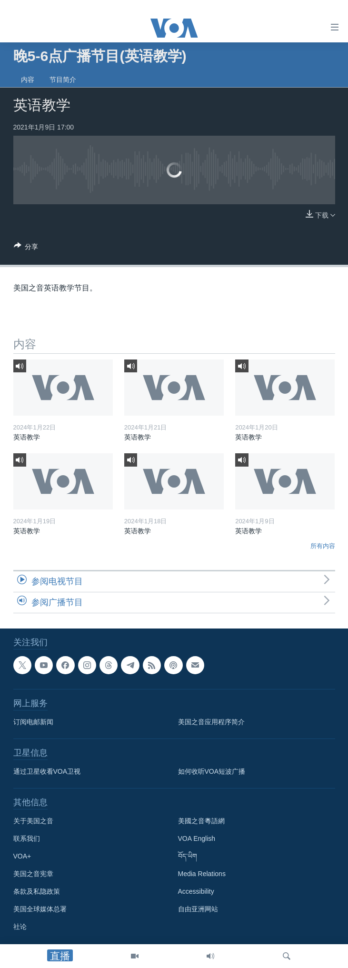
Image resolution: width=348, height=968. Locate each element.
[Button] (26, 248)
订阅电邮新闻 (33, 722)
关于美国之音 (33, 821)
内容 (27, 79)
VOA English (197, 838)
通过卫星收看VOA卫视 (47, 771)
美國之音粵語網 (201, 821)
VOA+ (22, 856)
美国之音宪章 (33, 874)
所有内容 (322, 545)
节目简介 (63, 79)
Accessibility (196, 891)
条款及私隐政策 (36, 891)
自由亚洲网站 (198, 909)
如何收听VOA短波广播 (212, 771)
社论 (20, 926)
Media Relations (202, 874)
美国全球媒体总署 (40, 909)
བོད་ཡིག (187, 856)
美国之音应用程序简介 (211, 722)
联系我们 (26, 838)
